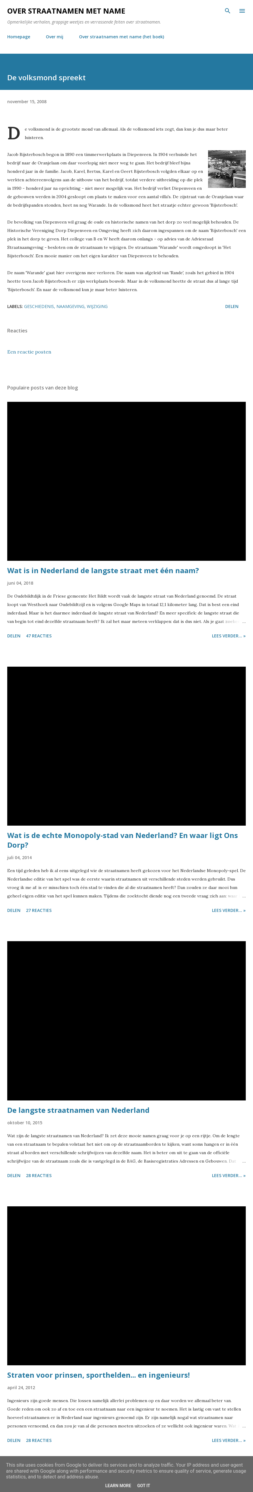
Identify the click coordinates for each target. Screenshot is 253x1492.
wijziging (97, 306)
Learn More (118, 1485)
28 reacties (39, 1175)
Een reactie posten (29, 352)
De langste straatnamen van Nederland (78, 1110)
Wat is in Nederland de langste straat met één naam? (103, 570)
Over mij (54, 37)
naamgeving (70, 306)
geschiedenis (39, 306)
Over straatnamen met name (66, 11)
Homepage (18, 37)
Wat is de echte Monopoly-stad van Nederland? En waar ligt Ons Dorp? (122, 840)
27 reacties (39, 910)
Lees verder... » (229, 636)
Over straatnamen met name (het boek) (121, 37)
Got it (143, 1485)
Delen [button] (232, 306)
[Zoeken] (227, 10)
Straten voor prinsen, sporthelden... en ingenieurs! (98, 1375)
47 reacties (39, 636)
